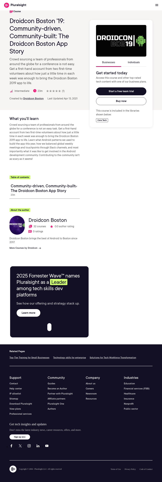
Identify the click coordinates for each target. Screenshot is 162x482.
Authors (52, 409)
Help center (15, 388)
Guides (51, 383)
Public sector (131, 409)
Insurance (129, 398)
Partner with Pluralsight (60, 393)
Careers (90, 388)
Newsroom (91, 393)
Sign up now (20, 437)
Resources (91, 398)
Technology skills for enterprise (69, 357)
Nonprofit (129, 404)
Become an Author (57, 388)
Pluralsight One (56, 404)
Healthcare (129, 393)
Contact (13, 383)
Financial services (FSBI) (137, 388)
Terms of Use (116, 469)
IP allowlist (15, 393)
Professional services (20, 414)
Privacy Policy (130, 469)
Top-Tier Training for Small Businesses (29, 357)
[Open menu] (156, 5)
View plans (15, 409)
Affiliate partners (56, 398)
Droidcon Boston (33, 98)
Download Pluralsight (20, 404)
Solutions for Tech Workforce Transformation (113, 357)
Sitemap (13, 398)
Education (129, 383)
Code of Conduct (146, 469)
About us (90, 383)
